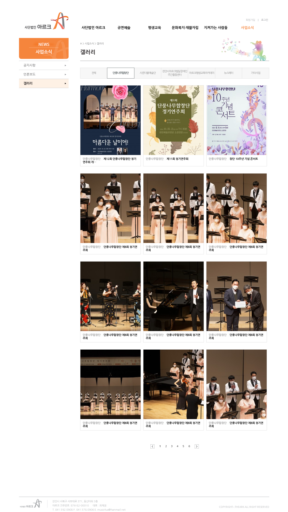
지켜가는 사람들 (216, 27)
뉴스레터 (228, 73)
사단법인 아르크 (93, 27)
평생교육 (154, 27)
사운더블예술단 (148, 73)
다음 (195, 446)
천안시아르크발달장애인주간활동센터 (174, 73)
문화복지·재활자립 (185, 27)
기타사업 (255, 73)
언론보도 (29, 74)
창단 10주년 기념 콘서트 (244, 159)
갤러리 (27, 83)
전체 (94, 73)
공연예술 (123, 27)
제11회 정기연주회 (177, 159)
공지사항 (29, 65)
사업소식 (247, 27)
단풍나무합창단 (121, 73)
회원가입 (250, 20)
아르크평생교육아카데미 (201, 73)
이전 (153, 446)
